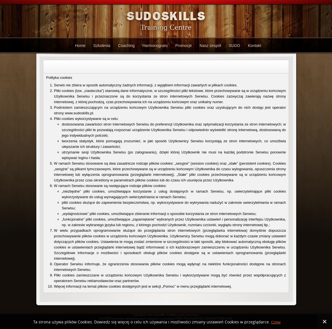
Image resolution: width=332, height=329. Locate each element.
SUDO (234, 45)
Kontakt (254, 45)
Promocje (183, 45)
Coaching (126, 45)
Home (80, 45)
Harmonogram (155, 45)
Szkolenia (101, 45)
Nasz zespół (210, 45)
